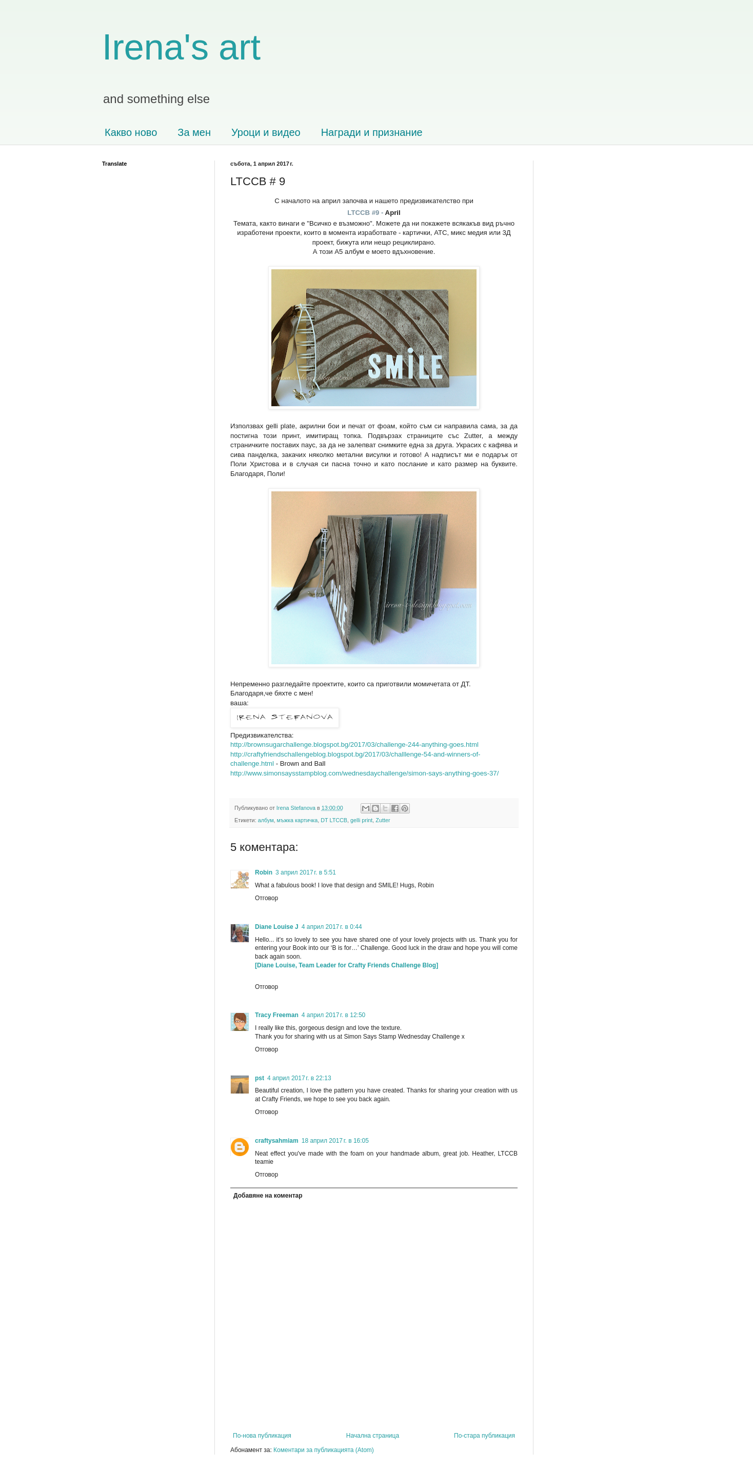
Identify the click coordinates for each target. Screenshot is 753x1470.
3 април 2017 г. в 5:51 (305, 872)
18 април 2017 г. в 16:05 (335, 1140)
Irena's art (181, 47)
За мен (194, 132)
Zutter (382, 820)
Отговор (266, 898)
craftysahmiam (277, 1140)
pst (259, 1078)
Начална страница (372, 1435)
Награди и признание (372, 132)
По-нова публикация (262, 1435)
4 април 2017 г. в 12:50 (334, 1015)
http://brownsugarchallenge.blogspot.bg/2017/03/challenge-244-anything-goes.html (354, 744)
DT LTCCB (334, 820)
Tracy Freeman (277, 1015)
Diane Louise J (277, 926)
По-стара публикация (484, 1435)
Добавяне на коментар (268, 1195)
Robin (263, 872)
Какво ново (131, 132)
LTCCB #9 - (366, 212)
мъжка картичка (297, 820)
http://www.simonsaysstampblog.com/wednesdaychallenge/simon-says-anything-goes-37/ (364, 773)
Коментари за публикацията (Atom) (323, 1450)
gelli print (361, 820)
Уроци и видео (266, 132)
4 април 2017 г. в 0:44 (332, 926)
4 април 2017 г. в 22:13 (299, 1078)
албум (266, 820)
